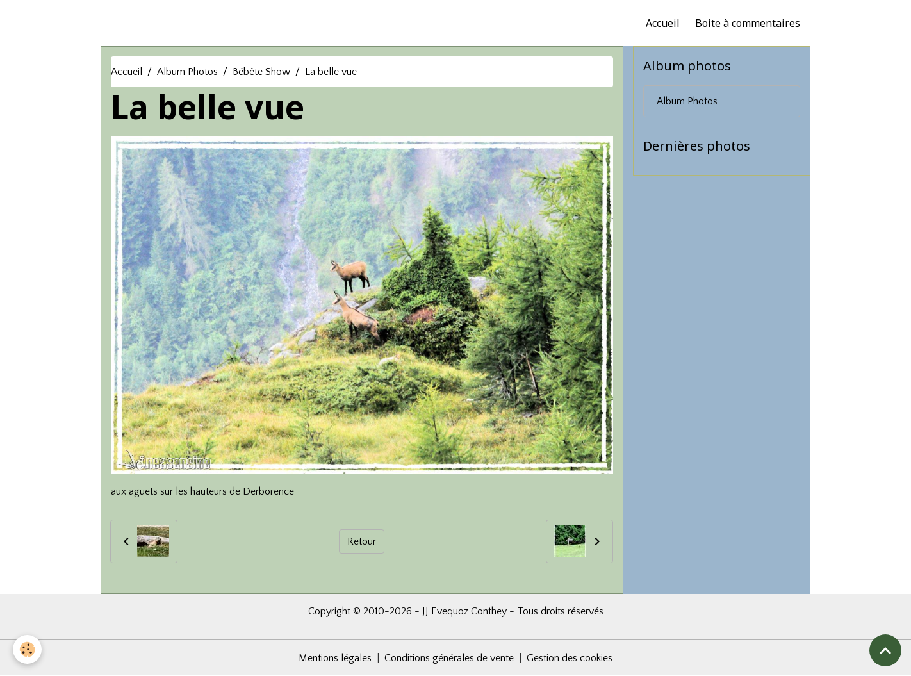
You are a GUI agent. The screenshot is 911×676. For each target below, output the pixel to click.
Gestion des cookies (569, 658)
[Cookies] (27, 649)
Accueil (663, 23)
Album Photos (187, 72)
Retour (361, 541)
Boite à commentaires (747, 23)
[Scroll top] (885, 650)
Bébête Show (261, 72)
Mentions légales (335, 658)
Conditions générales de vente (449, 658)
